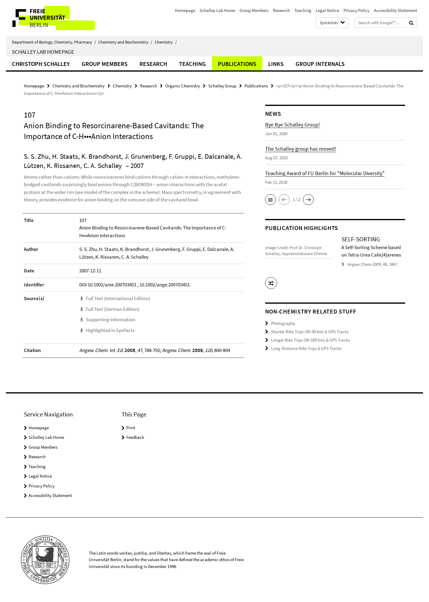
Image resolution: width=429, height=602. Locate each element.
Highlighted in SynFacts (110, 330)
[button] (270, 200)
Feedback (135, 437)
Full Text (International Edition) (118, 298)
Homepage (185, 10)
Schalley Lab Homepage (43, 51)
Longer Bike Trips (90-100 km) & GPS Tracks (310, 339)
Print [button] (130, 427)
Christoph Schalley (41, 63)
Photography (283, 323)
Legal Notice (327, 10)
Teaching (302, 10)
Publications (237, 63)
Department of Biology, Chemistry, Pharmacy (54, 42)
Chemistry (166, 42)
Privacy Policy (356, 10)
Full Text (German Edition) (112, 309)
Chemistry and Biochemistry (125, 42)
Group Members (254, 10)
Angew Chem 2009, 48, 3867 (372, 264)
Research (281, 10)
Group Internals (320, 63)
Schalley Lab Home (217, 10)
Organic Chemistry (182, 86)
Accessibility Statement (395, 10)
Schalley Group (222, 86)
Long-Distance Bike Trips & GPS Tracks (306, 348)
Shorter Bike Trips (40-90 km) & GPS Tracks (310, 331)
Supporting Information (110, 319)
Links (276, 63)
